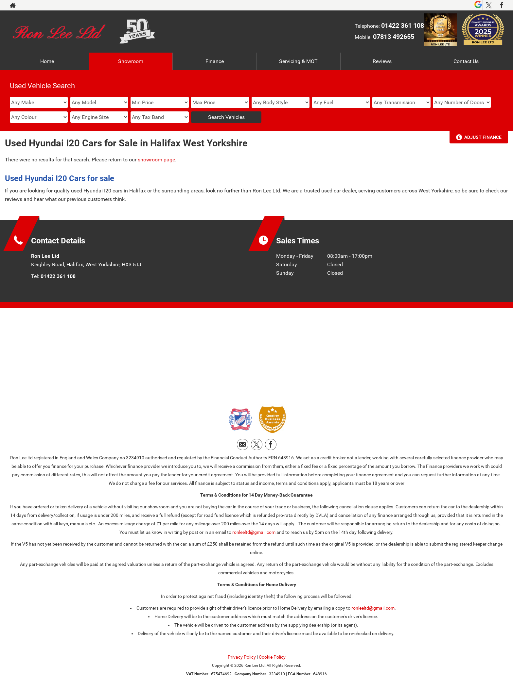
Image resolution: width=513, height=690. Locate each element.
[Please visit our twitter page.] (488, 5)
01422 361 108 (402, 25)
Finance (214, 61)
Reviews (382, 61)
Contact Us (466, 61)
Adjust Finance (483, 137)
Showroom (130, 61)
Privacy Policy (242, 657)
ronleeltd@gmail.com (253, 532)
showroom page (156, 159)
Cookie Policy (272, 657)
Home (47, 61)
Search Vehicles (226, 117)
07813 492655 (393, 37)
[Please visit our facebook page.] (501, 5)
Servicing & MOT (298, 61)
